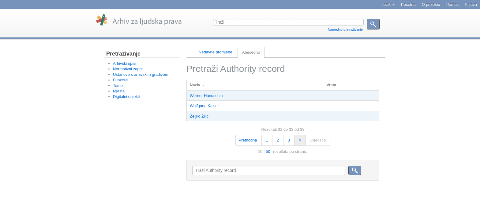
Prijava (471, 4)
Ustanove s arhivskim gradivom (140, 74)
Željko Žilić (199, 116)
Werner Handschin (206, 95)
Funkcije (120, 80)
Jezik (386, 4)
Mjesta (119, 91)
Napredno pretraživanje (345, 29)
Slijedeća (318, 140)
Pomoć (452, 4)
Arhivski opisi (124, 63)
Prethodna (248, 140)
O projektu (431, 4)
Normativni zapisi (128, 69)
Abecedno (251, 52)
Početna (408, 4)
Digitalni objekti (126, 96)
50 (268, 151)
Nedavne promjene (215, 52)
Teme (118, 85)
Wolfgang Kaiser (204, 105)
